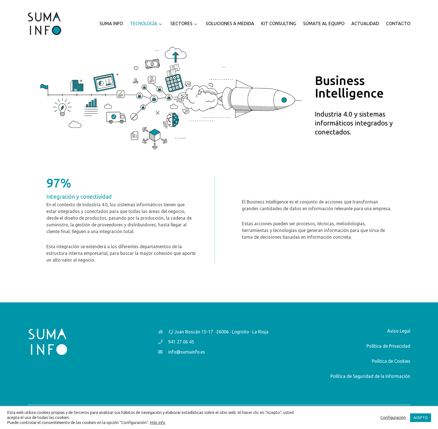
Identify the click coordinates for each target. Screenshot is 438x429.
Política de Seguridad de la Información (370, 376)
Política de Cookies (391, 361)
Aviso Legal (398, 330)
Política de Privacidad (388, 346)
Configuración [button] (393, 417)
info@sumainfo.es (186, 351)
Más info (157, 422)
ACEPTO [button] (420, 417)
